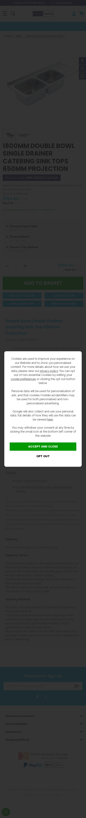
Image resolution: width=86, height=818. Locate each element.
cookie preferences (23, 379)
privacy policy (49, 371)
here (50, 419)
